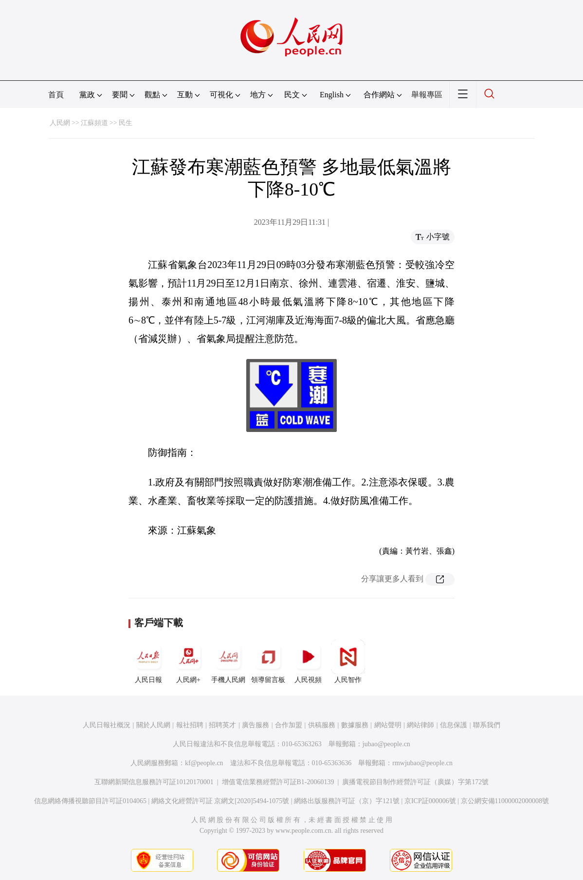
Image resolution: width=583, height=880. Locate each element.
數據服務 (354, 725)
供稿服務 (321, 725)
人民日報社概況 (106, 725)
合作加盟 (288, 725)
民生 (125, 122)
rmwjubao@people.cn (422, 763)
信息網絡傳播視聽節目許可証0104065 (90, 801)
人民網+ (188, 661)
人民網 (60, 122)
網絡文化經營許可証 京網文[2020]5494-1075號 (220, 801)
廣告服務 (255, 725)
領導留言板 (268, 661)
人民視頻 (308, 661)
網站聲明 (387, 725)
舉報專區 (426, 94)
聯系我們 (486, 725)
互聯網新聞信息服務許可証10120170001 (154, 782)
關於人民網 (153, 725)
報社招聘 (189, 725)
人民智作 (348, 661)
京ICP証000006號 (430, 801)
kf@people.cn (204, 763)
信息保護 (453, 725)
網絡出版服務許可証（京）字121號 (347, 801)
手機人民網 (228, 661)
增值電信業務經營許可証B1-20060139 (278, 782)
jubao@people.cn (386, 744)
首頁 (56, 94)
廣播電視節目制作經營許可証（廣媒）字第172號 (415, 782)
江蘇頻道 (94, 122)
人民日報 (148, 661)
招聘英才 (222, 725)
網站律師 (420, 725)
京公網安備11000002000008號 (505, 801)
